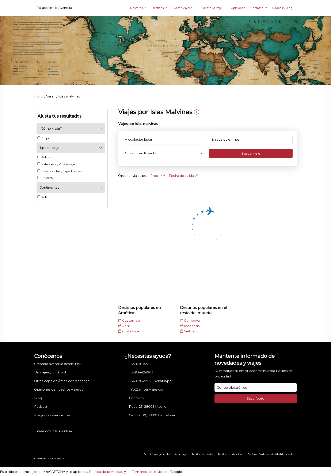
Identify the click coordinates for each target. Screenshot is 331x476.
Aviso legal (180, 454)
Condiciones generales (157, 454)
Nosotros (136, 8)
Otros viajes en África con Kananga (62, 381)
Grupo (43, 138)
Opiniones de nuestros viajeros (58, 389)
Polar (43, 197)
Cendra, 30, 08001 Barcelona (152, 415)
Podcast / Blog (282, 8)
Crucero (45, 178)
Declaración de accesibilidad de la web (270, 454)
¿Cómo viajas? (182, 8)
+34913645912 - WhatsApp (150, 381)
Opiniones (238, 8)
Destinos (158, 8)
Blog (38, 398)
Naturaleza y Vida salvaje (56, 164)
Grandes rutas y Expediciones (59, 171)
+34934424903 (141, 372)
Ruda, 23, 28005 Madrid (147, 407)
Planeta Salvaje (211, 8)
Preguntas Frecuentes (52, 415)
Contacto (256, 8)
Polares (44, 157)
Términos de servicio (148, 472)
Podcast (40, 407)
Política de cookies (202, 454)
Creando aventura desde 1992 (58, 364)
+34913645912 (140, 364)
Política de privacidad (230, 454)
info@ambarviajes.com (147, 389)
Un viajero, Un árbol (50, 372)
